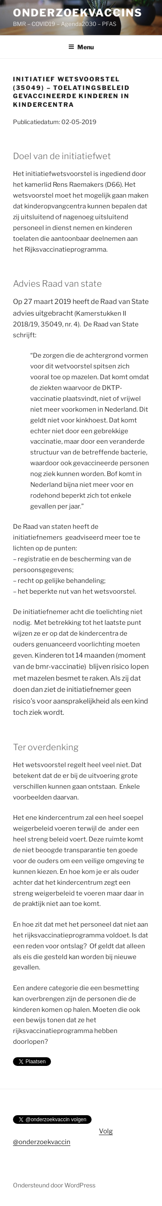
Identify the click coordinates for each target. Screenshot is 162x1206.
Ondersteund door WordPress (54, 1185)
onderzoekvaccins (78, 12)
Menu (81, 47)
